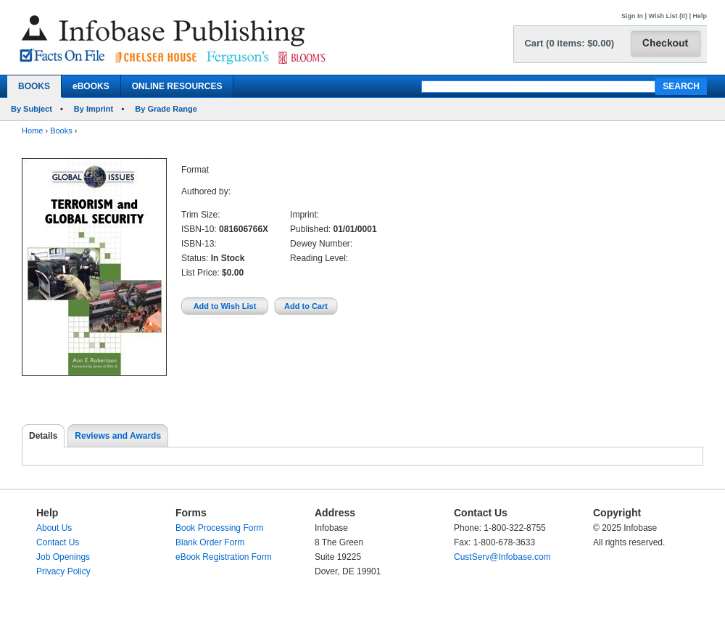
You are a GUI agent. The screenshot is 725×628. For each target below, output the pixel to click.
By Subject (31, 108)
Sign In (632, 16)
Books (61, 130)
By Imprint (93, 108)
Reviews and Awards (118, 436)
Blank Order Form (209, 542)
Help (699, 16)
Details (43, 436)
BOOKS (34, 86)
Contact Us (57, 542)
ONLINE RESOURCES (177, 86)
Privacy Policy (63, 571)
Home (32, 130)
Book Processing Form (219, 528)
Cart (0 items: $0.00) (569, 43)
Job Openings (63, 557)
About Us (54, 528)
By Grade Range (166, 108)
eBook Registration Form (223, 557)
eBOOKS (90, 86)
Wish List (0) (668, 16)
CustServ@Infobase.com (502, 557)
